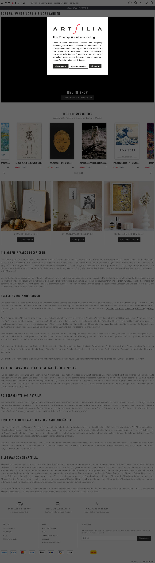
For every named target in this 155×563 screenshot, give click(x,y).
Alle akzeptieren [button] (60, 66)
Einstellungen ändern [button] (78, 66)
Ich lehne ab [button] (95, 66)
